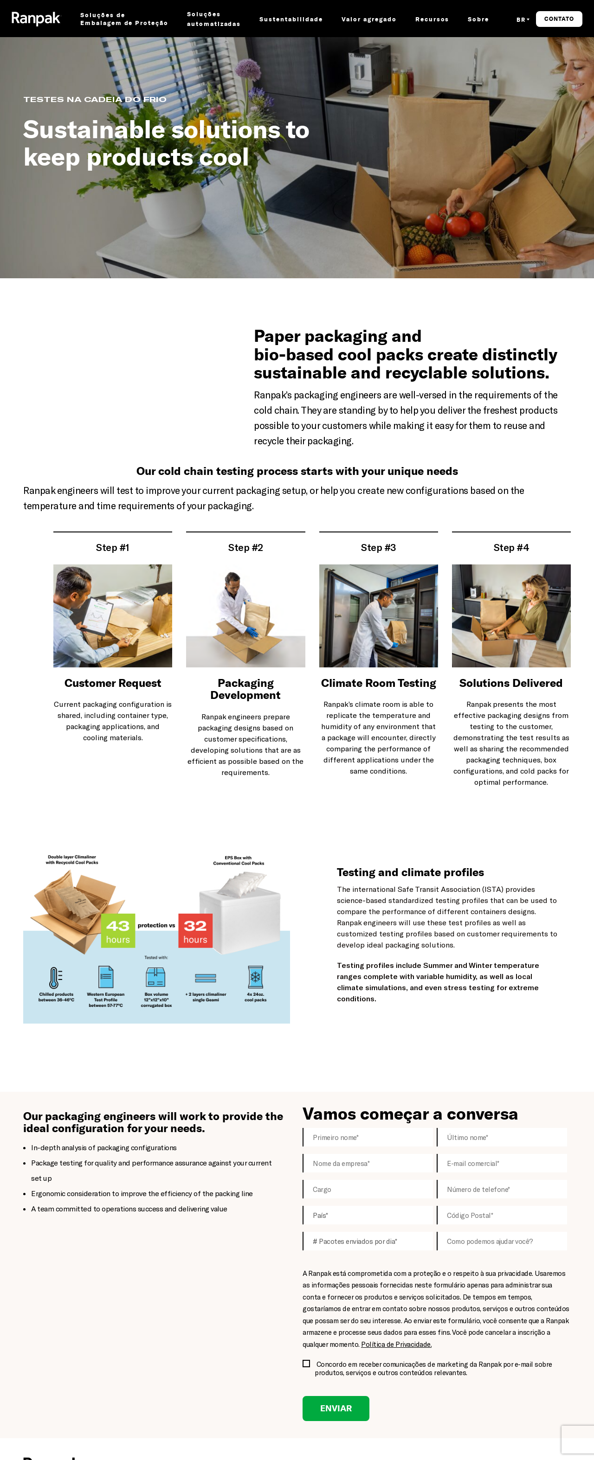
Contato (559, 18)
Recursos (432, 19)
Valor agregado (369, 19)
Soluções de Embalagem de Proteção (124, 18)
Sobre (478, 19)
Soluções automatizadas (214, 18)
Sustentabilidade (291, 19)
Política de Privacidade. (396, 1344)
